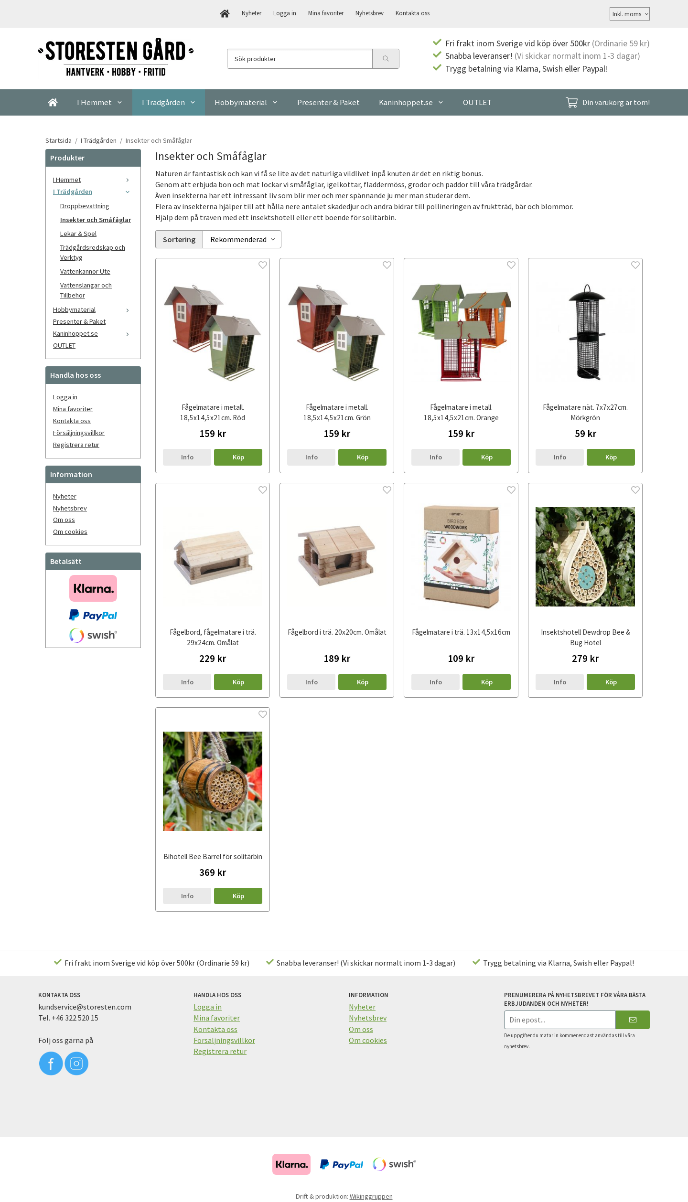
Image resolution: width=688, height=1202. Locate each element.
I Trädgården (169, 102)
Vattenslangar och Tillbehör (86, 290)
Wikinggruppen (371, 1195)
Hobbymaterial (246, 102)
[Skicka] (633, 1018)
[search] (385, 58)
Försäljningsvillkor (79, 432)
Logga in (284, 13)
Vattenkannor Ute (85, 271)
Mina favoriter (326, 13)
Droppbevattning (84, 206)
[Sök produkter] (299, 58)
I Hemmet (100, 102)
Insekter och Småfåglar (95, 219)
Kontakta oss (413, 13)
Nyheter (251, 13)
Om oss (64, 519)
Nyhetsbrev (369, 13)
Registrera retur (76, 444)
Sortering (179, 238)
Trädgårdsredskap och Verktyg (92, 252)
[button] (238, 455)
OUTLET (477, 102)
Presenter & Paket (328, 102)
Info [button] (187, 455)
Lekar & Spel (78, 233)
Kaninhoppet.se (411, 102)
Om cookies (70, 531)
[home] (225, 14)
